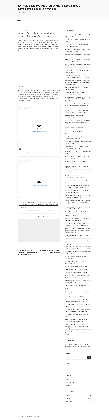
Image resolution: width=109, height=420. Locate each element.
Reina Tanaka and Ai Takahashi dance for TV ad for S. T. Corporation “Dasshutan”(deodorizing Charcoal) (77, 99)
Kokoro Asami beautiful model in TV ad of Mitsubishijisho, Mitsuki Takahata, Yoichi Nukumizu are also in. (76, 213)
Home (19, 20)
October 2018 (68, 379)
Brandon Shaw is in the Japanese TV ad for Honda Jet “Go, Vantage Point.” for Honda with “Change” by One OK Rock (78, 70)
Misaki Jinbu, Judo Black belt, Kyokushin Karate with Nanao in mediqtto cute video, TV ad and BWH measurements (77, 230)
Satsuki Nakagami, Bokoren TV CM (74, 296)
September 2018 (69, 382)
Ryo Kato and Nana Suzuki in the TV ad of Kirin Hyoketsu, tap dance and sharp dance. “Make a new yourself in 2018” (77, 82)
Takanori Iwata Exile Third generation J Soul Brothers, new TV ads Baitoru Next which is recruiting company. (76, 326)
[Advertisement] (39, 230)
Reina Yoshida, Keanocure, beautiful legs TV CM (78, 266)
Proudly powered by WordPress (30, 416)
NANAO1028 (22, 152)
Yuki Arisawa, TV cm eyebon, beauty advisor (76, 269)
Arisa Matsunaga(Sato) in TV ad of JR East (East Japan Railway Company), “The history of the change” (78, 105)
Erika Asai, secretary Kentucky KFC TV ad (76, 272)
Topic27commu (34, 30)
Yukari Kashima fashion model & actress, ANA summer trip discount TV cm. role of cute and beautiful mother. (77, 202)
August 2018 (68, 385)
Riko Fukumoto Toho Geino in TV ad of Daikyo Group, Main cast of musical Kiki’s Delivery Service (77, 122)
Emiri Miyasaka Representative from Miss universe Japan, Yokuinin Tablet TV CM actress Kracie (77, 287)
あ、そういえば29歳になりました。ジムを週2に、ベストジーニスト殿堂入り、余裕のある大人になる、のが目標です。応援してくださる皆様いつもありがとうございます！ (38, 205)
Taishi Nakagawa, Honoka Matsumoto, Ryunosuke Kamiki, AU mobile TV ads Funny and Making (77, 332)
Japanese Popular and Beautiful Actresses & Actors (49, 7)
